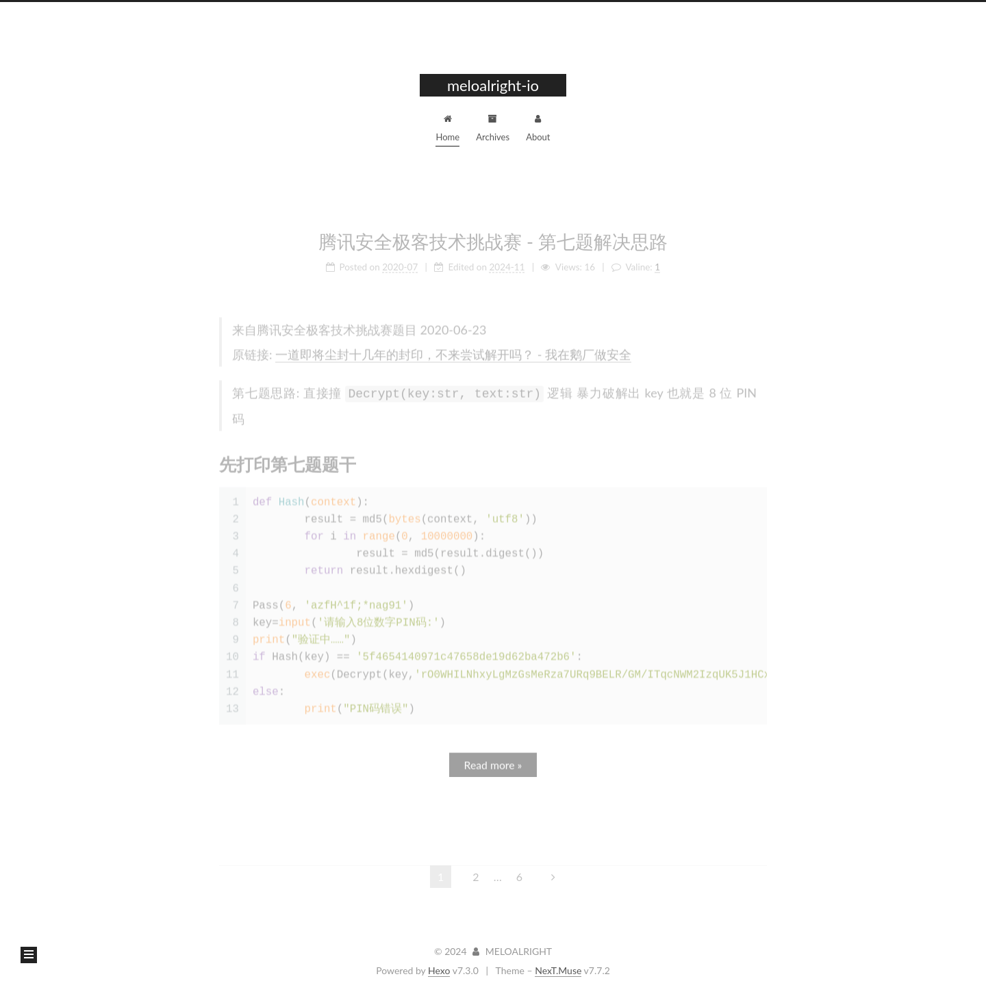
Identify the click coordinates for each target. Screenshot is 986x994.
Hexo (439, 970)
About (538, 126)
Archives (492, 126)
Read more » (493, 758)
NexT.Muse (558, 970)
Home (447, 126)
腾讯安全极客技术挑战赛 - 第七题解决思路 (493, 236)
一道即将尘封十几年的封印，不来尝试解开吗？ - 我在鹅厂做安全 (453, 349)
